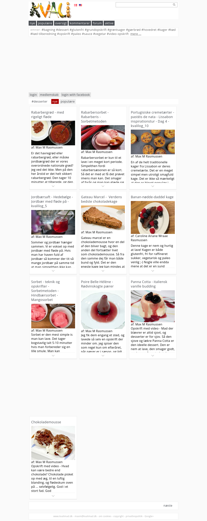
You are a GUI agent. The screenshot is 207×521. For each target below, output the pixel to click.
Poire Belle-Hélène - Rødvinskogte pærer (97, 283)
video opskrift (118, 34)
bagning (48, 30)
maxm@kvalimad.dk (86, 516)
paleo (76, 34)
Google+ (149, 516)
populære (45, 23)
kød (172, 30)
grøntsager (116, 30)
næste (167, 505)
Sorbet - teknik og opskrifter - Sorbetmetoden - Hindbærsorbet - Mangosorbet (45, 290)
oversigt (61, 23)
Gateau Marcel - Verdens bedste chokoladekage (101, 199)
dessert (62, 30)
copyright (118, 516)
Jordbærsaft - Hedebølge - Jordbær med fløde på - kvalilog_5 (52, 201)
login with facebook (76, 95)
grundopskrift (96, 30)
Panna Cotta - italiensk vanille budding (149, 283)
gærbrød (133, 30)
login (33, 95)
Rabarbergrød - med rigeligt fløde (47, 114)
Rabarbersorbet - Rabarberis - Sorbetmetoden (95, 116)
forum (97, 23)
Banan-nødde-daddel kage (152, 197)
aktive (109, 23)
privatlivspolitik (134, 516)
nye (32, 23)
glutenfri (77, 30)
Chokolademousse (46, 422)
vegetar (99, 34)
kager (162, 30)
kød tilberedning (43, 34)
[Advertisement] (103, 64)
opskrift (63, 34)
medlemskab (49, 95)
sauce (87, 34)
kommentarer (80, 23)
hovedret (149, 30)
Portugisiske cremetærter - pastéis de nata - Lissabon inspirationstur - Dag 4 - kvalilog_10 (152, 119)
